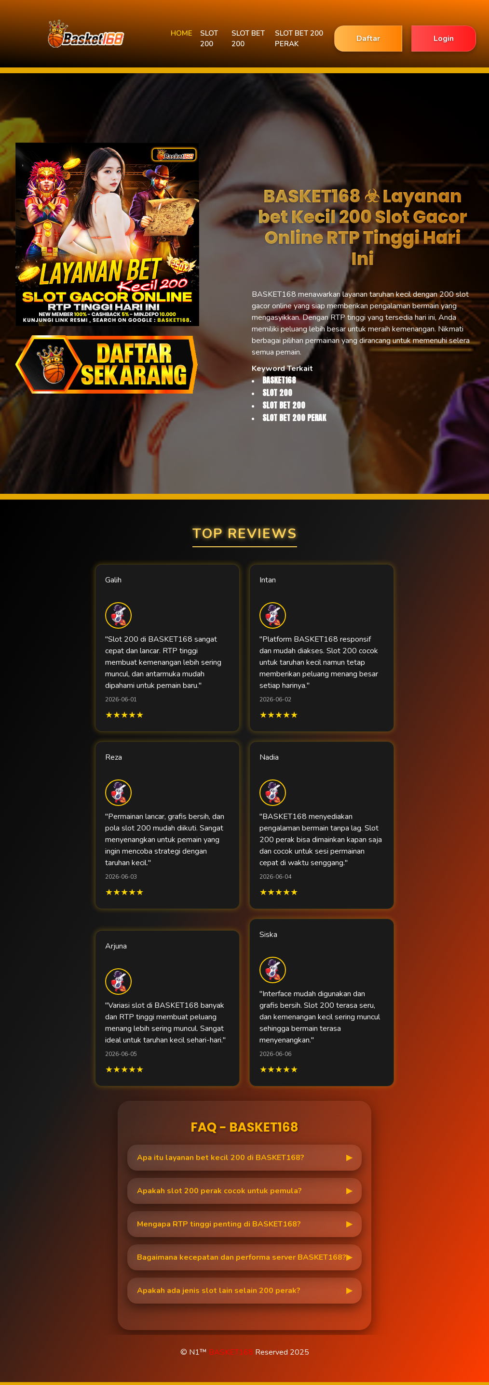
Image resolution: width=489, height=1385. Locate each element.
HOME (181, 33)
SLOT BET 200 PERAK (299, 38)
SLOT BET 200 (248, 38)
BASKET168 (231, 1352)
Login (444, 38)
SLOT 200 (209, 38)
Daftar (368, 38)
